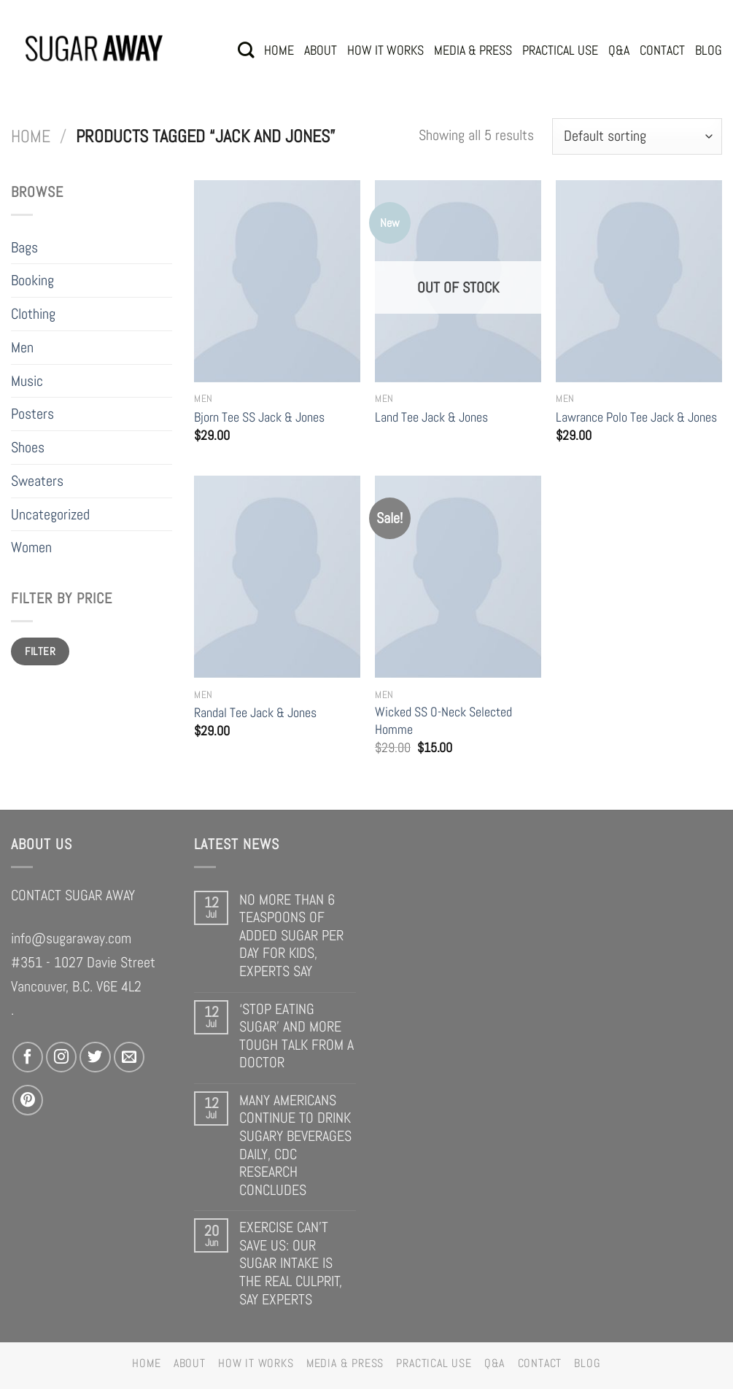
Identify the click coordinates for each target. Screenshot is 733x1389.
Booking (32, 280)
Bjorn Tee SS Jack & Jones (259, 417)
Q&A (618, 50)
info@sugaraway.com (71, 938)
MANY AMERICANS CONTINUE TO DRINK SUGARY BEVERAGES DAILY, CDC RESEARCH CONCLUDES (295, 1145)
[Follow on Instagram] (61, 1057)
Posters (32, 413)
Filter (40, 651)
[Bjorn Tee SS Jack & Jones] (277, 281)
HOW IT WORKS (385, 50)
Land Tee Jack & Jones (431, 417)
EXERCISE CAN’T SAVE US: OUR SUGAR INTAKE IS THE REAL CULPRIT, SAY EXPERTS (290, 1263)
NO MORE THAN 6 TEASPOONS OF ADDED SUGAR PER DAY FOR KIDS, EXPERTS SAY (291, 935)
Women (31, 547)
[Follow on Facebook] (27, 1057)
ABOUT (320, 50)
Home (30, 136)
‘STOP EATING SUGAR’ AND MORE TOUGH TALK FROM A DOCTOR (296, 1036)
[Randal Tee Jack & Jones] (277, 577)
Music (27, 380)
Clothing (33, 313)
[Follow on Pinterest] (27, 1100)
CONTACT (662, 50)
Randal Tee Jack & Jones (255, 712)
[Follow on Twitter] (94, 1057)
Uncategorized (50, 514)
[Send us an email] (129, 1057)
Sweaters (37, 480)
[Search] (246, 50)
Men (22, 347)
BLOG (708, 50)
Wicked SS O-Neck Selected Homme (443, 720)
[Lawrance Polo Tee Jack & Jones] (639, 281)
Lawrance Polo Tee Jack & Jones (636, 417)
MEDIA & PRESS (473, 50)
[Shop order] (637, 136)
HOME (279, 50)
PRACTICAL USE (560, 50)
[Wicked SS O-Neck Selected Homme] (458, 577)
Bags (24, 247)
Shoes (27, 447)
